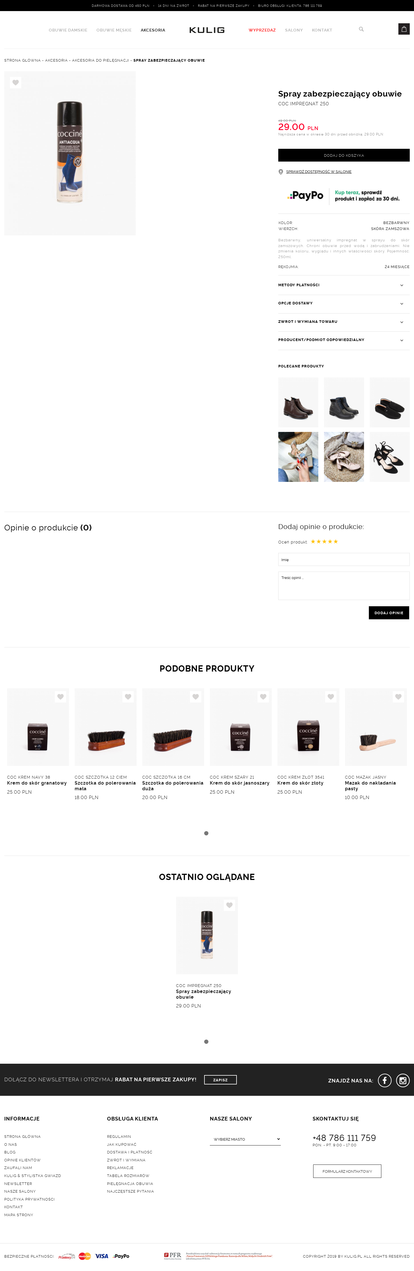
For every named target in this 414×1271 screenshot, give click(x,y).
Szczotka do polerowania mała (105, 786)
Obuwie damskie (68, 30)
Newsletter (18, 1184)
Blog (10, 1152)
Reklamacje (120, 1168)
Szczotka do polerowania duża (173, 786)
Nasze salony (20, 1192)
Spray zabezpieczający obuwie (203, 995)
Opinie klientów (22, 1160)
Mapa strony (18, 1215)
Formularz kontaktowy (347, 1172)
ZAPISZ (220, 1080)
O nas (10, 1144)
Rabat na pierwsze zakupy (224, 5)
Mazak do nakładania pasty (370, 786)
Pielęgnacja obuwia (130, 1184)
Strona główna (22, 1137)
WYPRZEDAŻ (262, 30)
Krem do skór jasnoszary (240, 783)
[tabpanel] (38, 759)
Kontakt (322, 30)
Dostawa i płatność (129, 1152)
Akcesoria (153, 30)
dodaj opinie (389, 613)
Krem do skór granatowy (37, 783)
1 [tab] (206, 834)
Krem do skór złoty (300, 783)
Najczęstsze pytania (130, 1192)
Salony (294, 30)
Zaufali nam (18, 1168)
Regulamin (119, 1137)
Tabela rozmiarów (128, 1176)
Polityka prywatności (29, 1199)
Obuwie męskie (114, 30)
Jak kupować (122, 1144)
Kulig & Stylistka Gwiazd (32, 1176)
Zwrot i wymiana (126, 1160)
